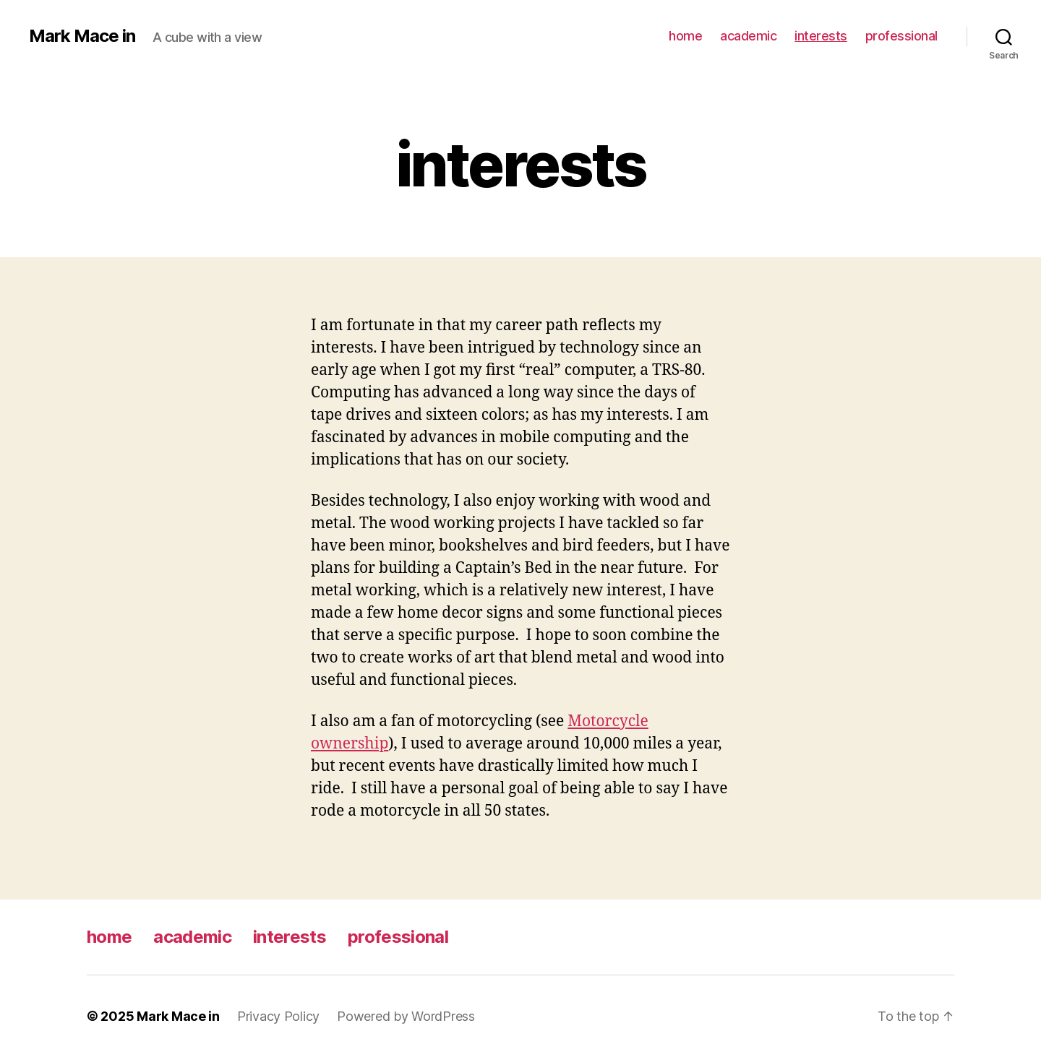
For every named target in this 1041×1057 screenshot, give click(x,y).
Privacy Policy (278, 1016)
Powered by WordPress (406, 1016)
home (685, 35)
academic (748, 35)
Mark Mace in (82, 36)
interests (820, 35)
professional (901, 35)
